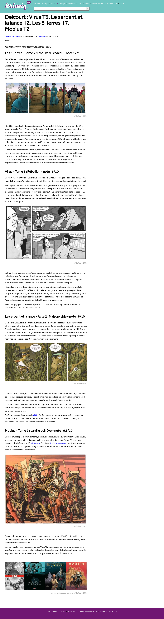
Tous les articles (108, 611)
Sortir (87, 3)
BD (57, 3)
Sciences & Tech (111, 3)
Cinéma (37, 3)
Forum (122, 3)
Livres (80, 3)
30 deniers (35, 443)
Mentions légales (88, 611)
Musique (45, 3)
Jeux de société (97, 3)
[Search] (60, 9)
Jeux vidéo (71, 3)
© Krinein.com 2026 (56, 611)
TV (52, 3)
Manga (62, 3)
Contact (72, 611)
